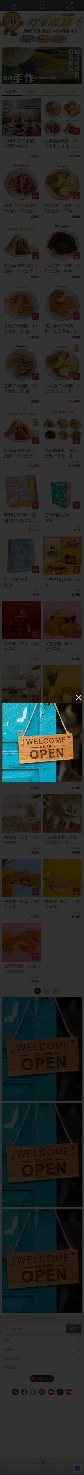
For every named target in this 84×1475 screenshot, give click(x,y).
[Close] (78, 697)
